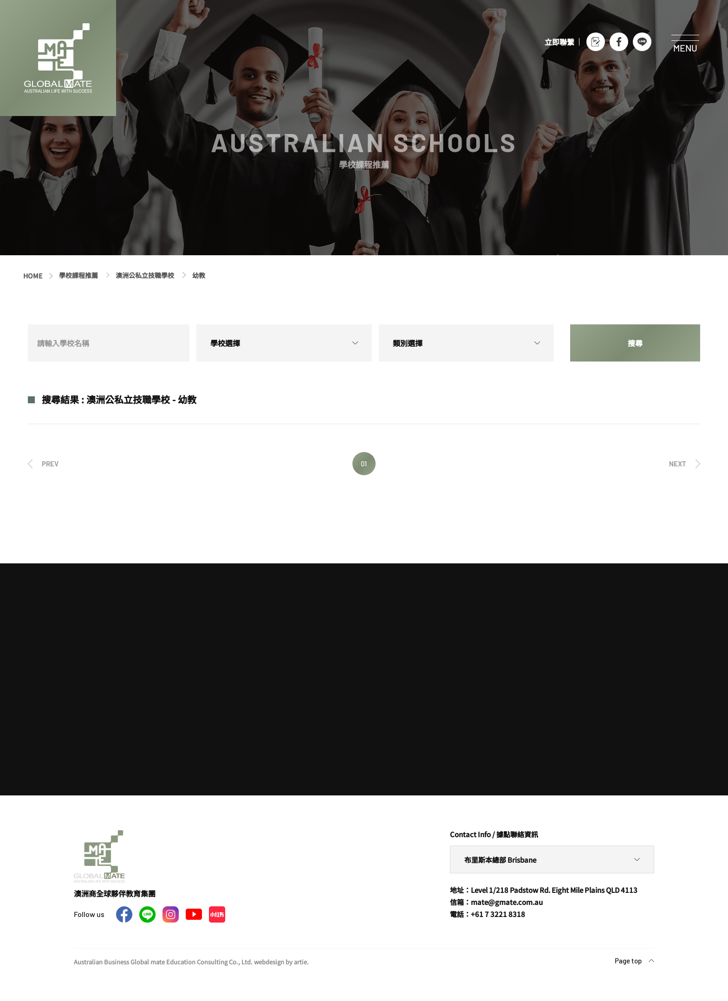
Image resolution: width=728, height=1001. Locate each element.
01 (364, 463)
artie (300, 961)
